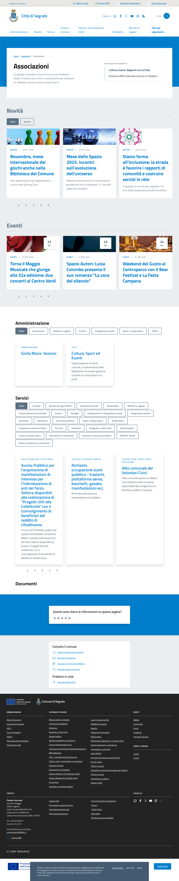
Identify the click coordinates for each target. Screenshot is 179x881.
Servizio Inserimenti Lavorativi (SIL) (105, 757)
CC (8, 851)
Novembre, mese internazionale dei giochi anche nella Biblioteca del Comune (32, 165)
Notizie (27, 121)
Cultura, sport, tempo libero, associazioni (137, 460)
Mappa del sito (23, 851)
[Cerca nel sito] (167, 16)
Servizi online (96, 761)
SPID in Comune (97, 766)
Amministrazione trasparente (103, 801)
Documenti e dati (14, 745)
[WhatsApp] (114, 16)
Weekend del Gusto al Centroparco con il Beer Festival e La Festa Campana (145, 272)
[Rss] (142, 16)
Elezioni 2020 (96, 782)
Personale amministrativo (18, 740)
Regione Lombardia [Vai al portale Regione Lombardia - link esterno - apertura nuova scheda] (17, 3)
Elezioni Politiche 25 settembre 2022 (64, 773)
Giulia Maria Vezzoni (38, 353)
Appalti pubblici (55, 736)
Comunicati (138, 724)
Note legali (95, 813)
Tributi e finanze (97, 774)
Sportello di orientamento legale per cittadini (109, 770)
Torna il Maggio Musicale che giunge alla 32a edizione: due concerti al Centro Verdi (33, 272)
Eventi (13, 256)
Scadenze (137, 732)
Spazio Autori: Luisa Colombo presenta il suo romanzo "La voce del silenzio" (88, 272)
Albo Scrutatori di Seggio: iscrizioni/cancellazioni (59, 721)
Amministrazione (29, 347)
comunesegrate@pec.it (16, 832)
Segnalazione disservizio (59, 809)
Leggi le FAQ (54, 801)
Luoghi (136, 753)
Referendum (96, 736)
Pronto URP (14, 838)
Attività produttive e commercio (62, 740)
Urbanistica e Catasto (100, 778)
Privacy (94, 805)
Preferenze (117, 868)
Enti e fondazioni (14, 732)
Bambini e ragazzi (134, 30)
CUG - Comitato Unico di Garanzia (63, 757)
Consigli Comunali (140, 736)
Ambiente (118, 32)
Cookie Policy (96, 809)
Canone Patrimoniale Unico (60, 744)
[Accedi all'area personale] (156, 3)
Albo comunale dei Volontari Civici (137, 470)
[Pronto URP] (102, 3)
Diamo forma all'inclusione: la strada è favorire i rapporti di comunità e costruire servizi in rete (145, 168)
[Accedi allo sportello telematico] (128, 3)
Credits (13, 851)
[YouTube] (131, 16)
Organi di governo (14, 719)
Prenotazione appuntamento (61, 805)
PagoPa (94, 728)
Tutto (12, 121)
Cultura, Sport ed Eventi (86, 355)
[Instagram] (136, 16)
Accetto (130, 868)
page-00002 (96, 753)
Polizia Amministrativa (100, 732)
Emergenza (54, 782)
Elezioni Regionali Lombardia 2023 (63, 778)
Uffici (74, 347)
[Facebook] (119, 16)
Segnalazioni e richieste (100, 749)
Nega (139, 868)
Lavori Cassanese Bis (100, 719)
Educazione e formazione (59, 769)
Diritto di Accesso (56, 765)
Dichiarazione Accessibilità (102, 817)
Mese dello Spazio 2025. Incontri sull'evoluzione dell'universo (84, 165)
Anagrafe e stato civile (58, 732)
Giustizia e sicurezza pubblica (86, 459)
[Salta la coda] (80, 3)
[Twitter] (125, 16)
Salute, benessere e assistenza (37, 459)
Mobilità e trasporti (99, 724)
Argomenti (25, 56)
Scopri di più (162, 866)
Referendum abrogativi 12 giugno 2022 (107, 740)
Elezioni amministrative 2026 (91, 30)
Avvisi (135, 728)
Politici (9, 736)
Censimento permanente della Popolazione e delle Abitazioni (67, 750)
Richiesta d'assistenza (58, 813)
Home (16, 56)
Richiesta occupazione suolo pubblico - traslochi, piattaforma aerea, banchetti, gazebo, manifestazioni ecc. (88, 476)
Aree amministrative (15, 724)
